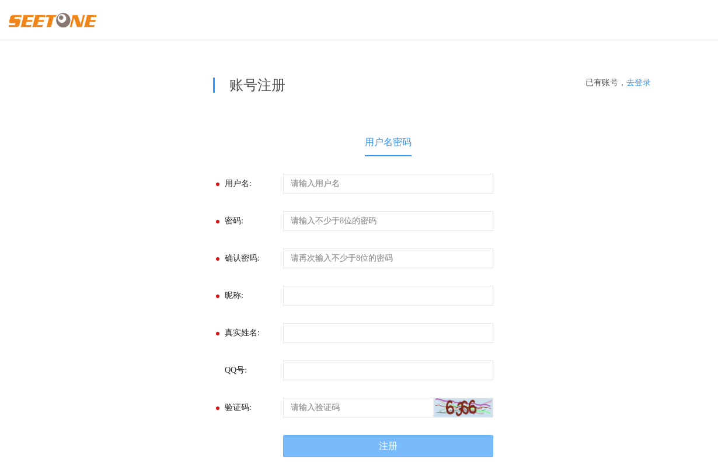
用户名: (238, 183)
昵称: (234, 295)
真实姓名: (242, 332)
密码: (234, 220)
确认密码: (242, 258)
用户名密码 (388, 142)
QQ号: (236, 370)
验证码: (238, 407)
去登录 (638, 82)
